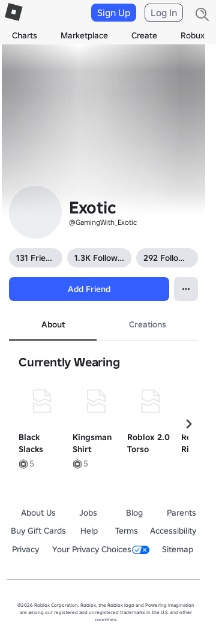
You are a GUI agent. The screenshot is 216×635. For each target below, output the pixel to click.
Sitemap (177, 549)
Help (89, 530)
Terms (126, 530)
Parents (181, 512)
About (53, 324)
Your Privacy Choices (100, 549)
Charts (24, 35)
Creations (147, 324)
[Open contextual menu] (186, 289)
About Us (38, 512)
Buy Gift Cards (38, 530)
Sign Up (113, 13)
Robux (193, 35)
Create (144, 35)
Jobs (88, 512)
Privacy (25, 549)
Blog (134, 512)
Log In (164, 13)
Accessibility (173, 530)
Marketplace (84, 35)
